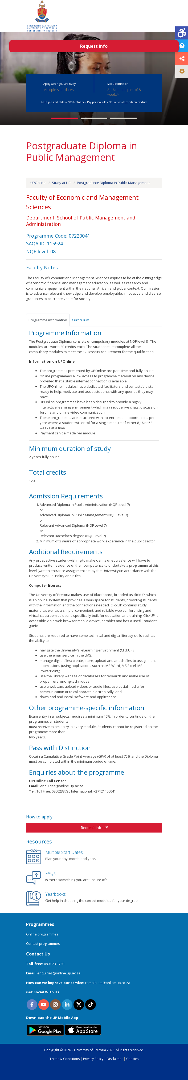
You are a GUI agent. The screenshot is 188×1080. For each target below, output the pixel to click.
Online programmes (42, 934)
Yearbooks (55, 894)
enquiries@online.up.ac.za (58, 973)
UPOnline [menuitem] (38, 182)
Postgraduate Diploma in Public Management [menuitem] (113, 182)
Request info (94, 827)
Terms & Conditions (65, 1059)
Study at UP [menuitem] (61, 182)
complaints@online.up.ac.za (107, 982)
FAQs (50, 873)
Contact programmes (43, 943)
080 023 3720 (54, 963)
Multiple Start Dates (64, 852)
